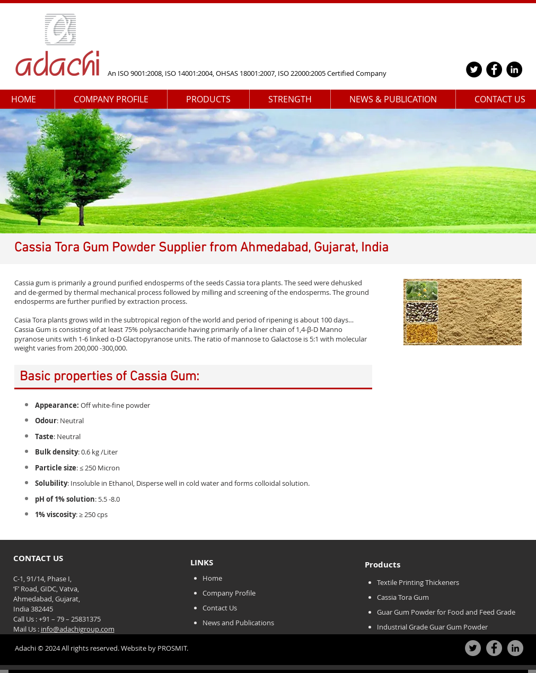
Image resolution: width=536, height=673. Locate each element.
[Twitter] (474, 69)
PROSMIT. (172, 648)
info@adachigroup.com (78, 629)
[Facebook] (494, 69)
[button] (111, 99)
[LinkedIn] (514, 69)
